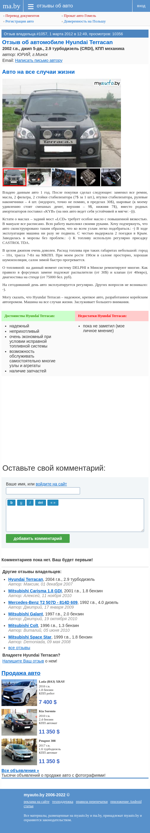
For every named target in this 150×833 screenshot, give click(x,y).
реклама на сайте (37, 802)
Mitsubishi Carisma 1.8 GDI (35, 590)
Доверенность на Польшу (84, 21)
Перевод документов (21, 15)
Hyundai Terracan (25, 579)
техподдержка (62, 802)
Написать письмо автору (39, 60)
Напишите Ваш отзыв (23, 661)
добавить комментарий (38, 538)
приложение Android (125, 802)
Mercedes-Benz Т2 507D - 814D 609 (42, 602)
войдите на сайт (51, 484)
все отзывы (19, 647)
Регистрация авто (18, 21)
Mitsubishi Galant (25, 614)
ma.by (11, 6)
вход (141, 6)
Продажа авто (20, 673)
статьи (28, 806)
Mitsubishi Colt (23, 625)
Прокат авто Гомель (79, 15)
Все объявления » (20, 770)
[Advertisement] (75, 422)
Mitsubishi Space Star (29, 637)
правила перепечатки (92, 802)
